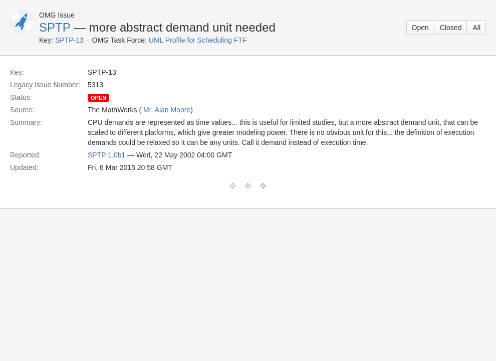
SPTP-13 (69, 40)
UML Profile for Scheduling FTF (198, 40)
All (476, 28)
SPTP (54, 27)
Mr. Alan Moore (166, 110)
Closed (451, 28)
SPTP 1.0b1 (106, 155)
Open (420, 28)
